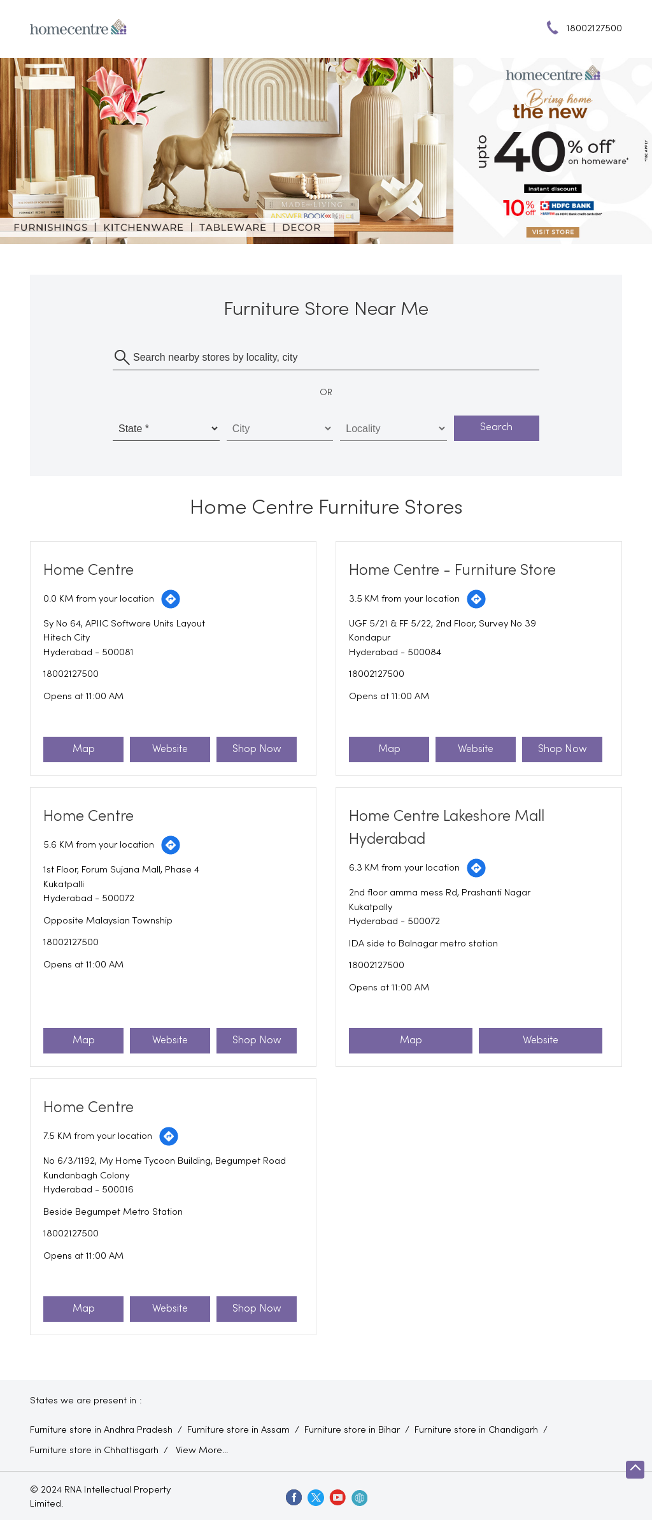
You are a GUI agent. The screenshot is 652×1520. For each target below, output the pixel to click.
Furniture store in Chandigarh (476, 1430)
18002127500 (71, 674)
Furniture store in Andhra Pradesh (101, 1430)
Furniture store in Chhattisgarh (94, 1450)
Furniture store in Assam (238, 1430)
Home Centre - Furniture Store (452, 570)
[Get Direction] (170, 599)
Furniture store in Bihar (352, 1430)
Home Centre (88, 570)
